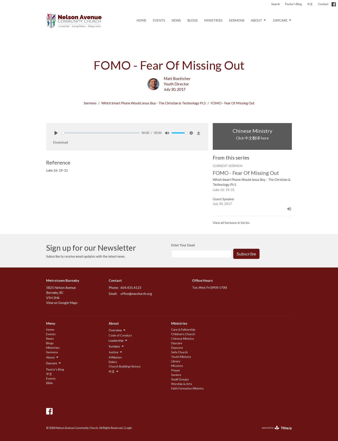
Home (141, 20)
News (176, 20)
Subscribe (246, 253)
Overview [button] (117, 330)
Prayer (175, 370)
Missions (177, 366)
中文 (310, 4)
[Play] (56, 133)
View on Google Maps (62, 303)
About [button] (52, 357)
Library (175, 361)
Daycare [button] (53, 363)
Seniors (176, 375)
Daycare (282, 20)
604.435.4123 (130, 287)
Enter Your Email (183, 245)
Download (60, 142)
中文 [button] (114, 371)
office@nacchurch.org (136, 294)
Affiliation (115, 357)
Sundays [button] (116, 346)
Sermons (236, 20)
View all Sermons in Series (231, 223)
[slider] (100, 133)
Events (159, 20)
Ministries (213, 20)
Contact (323, 4)
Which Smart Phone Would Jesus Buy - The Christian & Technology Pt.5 (153, 103)
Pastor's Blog (293, 4)
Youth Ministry (181, 356)
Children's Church (183, 334)
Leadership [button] (118, 340)
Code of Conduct (120, 335)
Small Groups (180, 379)
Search (275, 4)
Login (128, 428)
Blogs (192, 20)
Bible (49, 383)
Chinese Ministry (182, 338)
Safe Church (179, 352)
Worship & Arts (181, 384)
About (258, 20)
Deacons (177, 347)
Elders (113, 362)
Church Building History (125, 366)
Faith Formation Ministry (187, 388)
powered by (277, 428)
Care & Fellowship (183, 329)
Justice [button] (116, 352)
